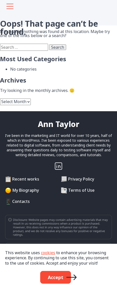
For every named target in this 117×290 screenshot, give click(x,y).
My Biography (25, 190)
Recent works (25, 179)
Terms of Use (81, 190)
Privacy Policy (81, 179)
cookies (48, 252)
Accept (55, 277)
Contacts (21, 201)
